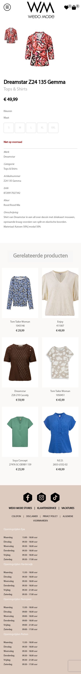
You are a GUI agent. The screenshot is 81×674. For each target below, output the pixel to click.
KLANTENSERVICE (46, 508)
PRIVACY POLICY (50, 516)
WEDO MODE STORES (20, 508)
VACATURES (67, 508)
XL (42, 127)
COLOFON (16, 516)
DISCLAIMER (32, 516)
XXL (53, 127)
